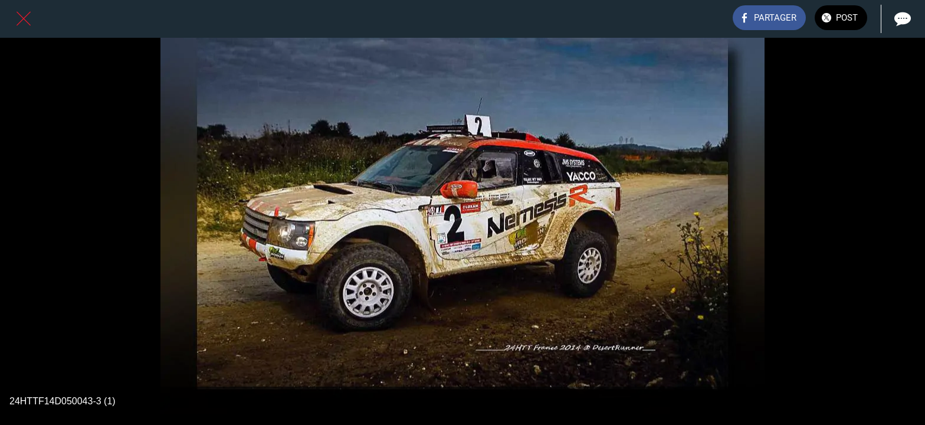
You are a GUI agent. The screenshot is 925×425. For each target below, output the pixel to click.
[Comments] (901, 19)
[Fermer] (24, 19)
